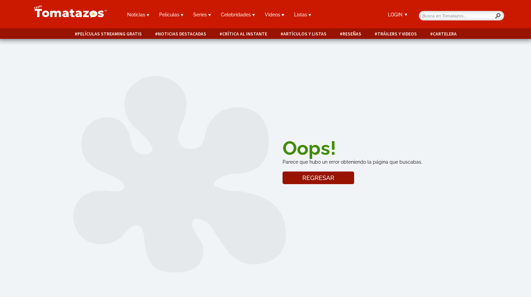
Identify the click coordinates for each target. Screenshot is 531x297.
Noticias (138, 14)
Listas (302, 14)
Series (202, 14)
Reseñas (352, 34)
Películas (171, 14)
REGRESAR (318, 177)
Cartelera (445, 34)
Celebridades (238, 14)
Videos (274, 14)
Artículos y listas (305, 34)
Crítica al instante (244, 34)
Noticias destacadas (182, 34)
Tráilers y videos (397, 34)
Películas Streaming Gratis (109, 34)
